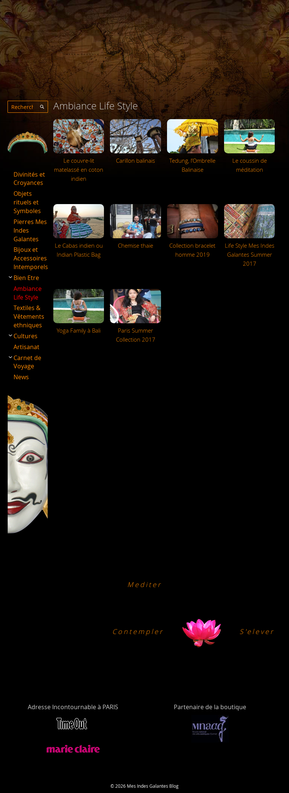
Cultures (26, 336)
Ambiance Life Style (28, 293)
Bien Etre (26, 278)
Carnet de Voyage (27, 362)
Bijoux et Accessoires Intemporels (31, 258)
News (21, 377)
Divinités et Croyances (29, 178)
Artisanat (26, 347)
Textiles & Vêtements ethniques (29, 316)
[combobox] (28, 107)
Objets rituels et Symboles (27, 202)
